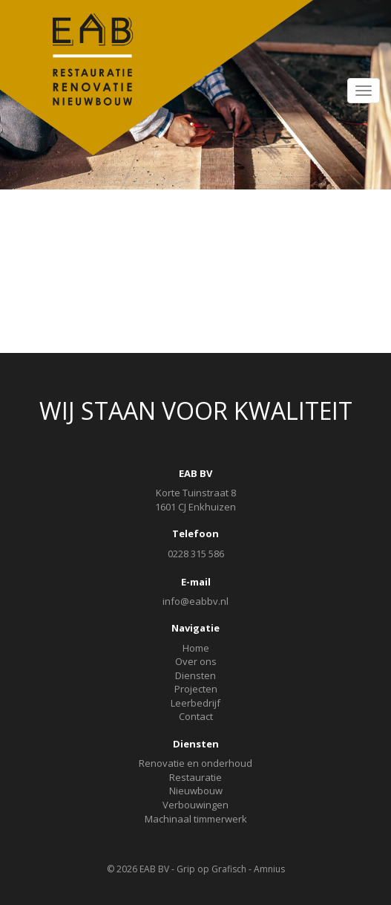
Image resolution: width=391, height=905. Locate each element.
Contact (196, 716)
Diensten (195, 675)
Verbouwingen (195, 804)
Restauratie (195, 777)
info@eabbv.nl (195, 601)
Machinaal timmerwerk (196, 818)
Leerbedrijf (195, 703)
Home (196, 648)
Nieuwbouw (196, 790)
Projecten (195, 688)
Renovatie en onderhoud (195, 763)
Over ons (196, 661)
